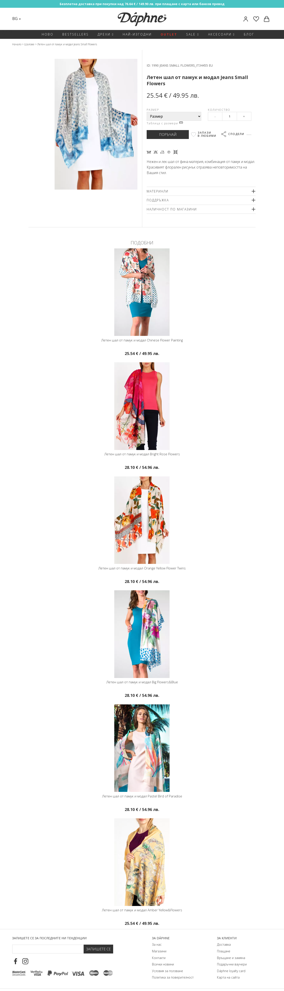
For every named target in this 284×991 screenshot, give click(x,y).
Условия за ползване (167, 971)
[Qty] (229, 116)
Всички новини (163, 964)
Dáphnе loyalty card (231, 971)
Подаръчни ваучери (232, 964)
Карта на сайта (228, 977)
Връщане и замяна (231, 958)
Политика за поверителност (173, 977)
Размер (153, 110)
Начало (16, 44)
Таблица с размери (165, 123)
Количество (219, 110)
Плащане (223, 951)
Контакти (159, 958)
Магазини (159, 951)
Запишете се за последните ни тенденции (49, 938)
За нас (157, 944)
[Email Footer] (48, 949)
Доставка (224, 944)
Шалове (29, 44)
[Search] (28, 19)
